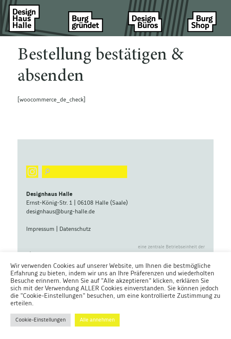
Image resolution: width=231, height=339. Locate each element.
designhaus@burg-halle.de (60, 212)
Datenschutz (75, 229)
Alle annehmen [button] (97, 320)
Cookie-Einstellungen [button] (40, 320)
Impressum (40, 229)
